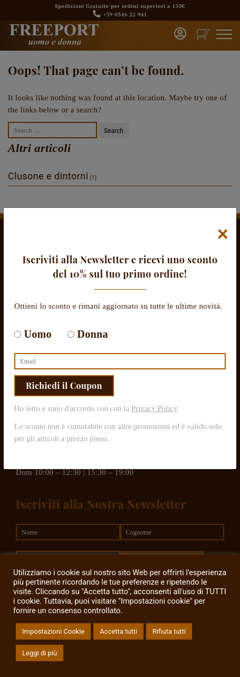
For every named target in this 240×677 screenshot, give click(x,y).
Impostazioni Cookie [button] (53, 631)
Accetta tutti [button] (118, 631)
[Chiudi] (223, 234)
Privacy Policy (154, 408)
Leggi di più (39, 653)
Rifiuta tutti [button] (169, 631)
